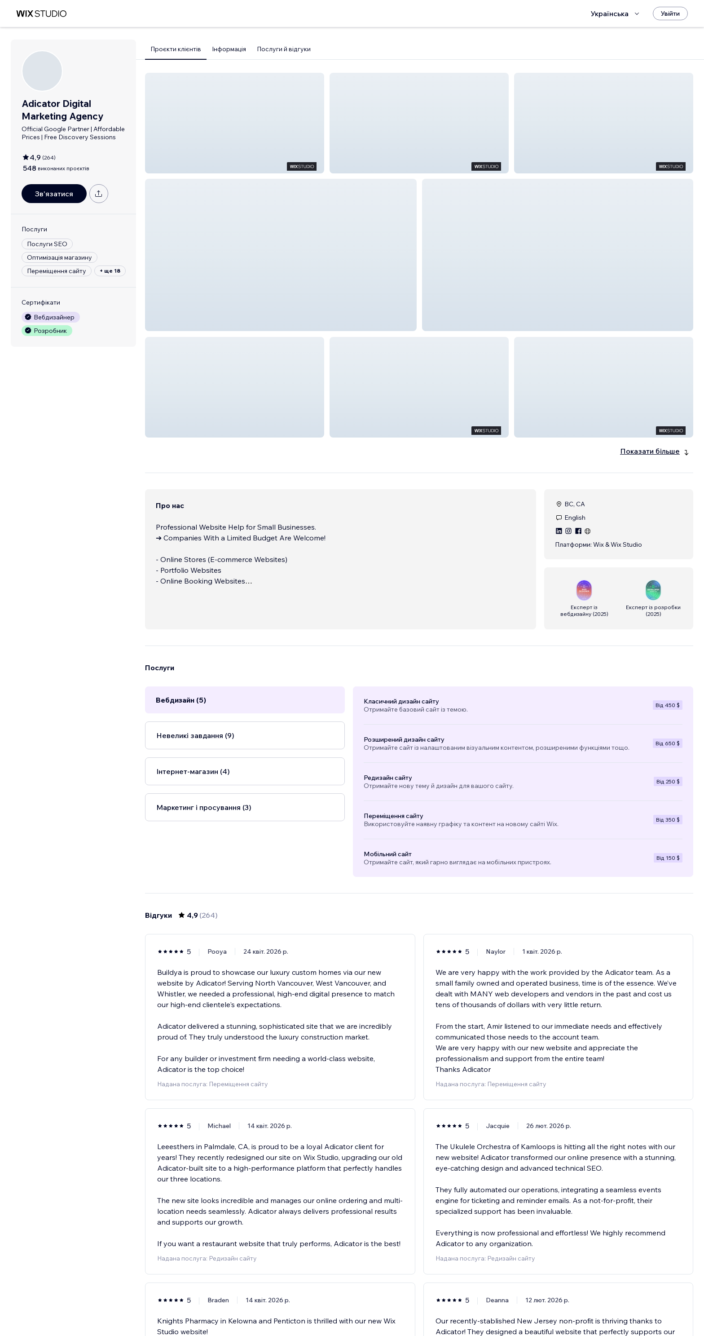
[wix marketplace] (41, 14)
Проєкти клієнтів (175, 49)
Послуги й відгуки (284, 49)
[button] (234, 123)
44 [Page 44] (468, 1303)
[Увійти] (670, 13)
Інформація (229, 49)
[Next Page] (484, 1303)
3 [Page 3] (403, 1303)
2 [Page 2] (387, 1303)
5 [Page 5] (435, 1303)
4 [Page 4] (419, 1303)
